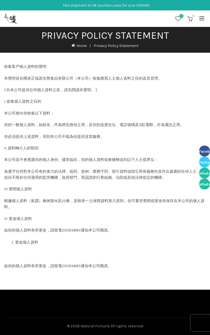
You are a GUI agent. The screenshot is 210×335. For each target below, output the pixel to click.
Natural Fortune (95, 326)
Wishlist (181, 16)
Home (81, 45)
